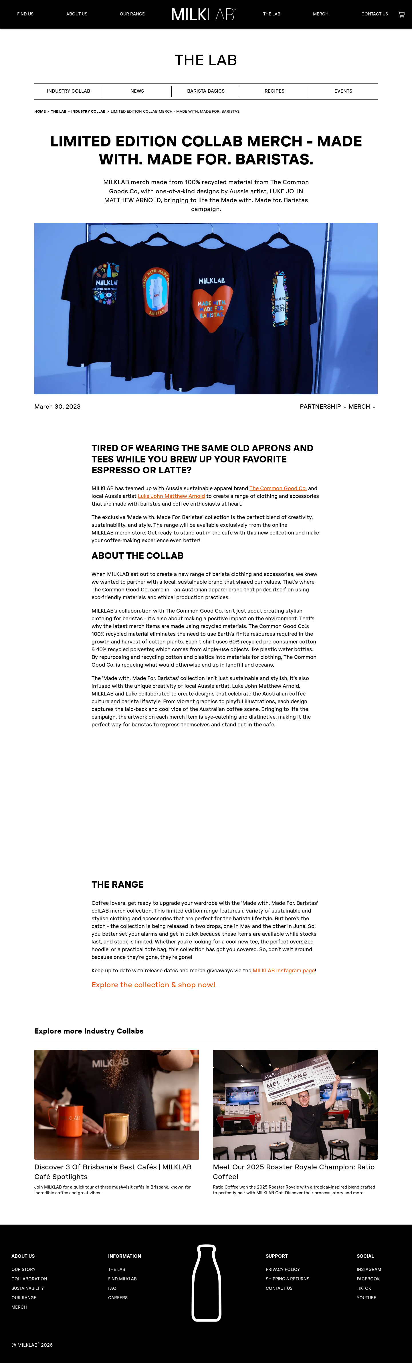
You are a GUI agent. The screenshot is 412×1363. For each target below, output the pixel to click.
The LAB (58, 111)
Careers (118, 1298)
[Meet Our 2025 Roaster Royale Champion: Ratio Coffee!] (295, 1123)
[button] (77, 14)
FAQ (112, 1288)
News (137, 91)
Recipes (274, 91)
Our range (23, 1298)
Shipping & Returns (287, 1279)
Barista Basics (206, 91)
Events (343, 91)
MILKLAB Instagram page (283, 970)
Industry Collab (68, 91)
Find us (25, 14)
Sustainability (27, 1288)
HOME (40, 111)
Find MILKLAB (122, 1279)
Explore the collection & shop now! (153, 985)
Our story (23, 1269)
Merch (320, 14)
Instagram (369, 1269)
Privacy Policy (283, 1269)
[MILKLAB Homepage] (206, 1283)
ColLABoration (29, 1279)
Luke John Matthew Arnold (171, 496)
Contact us (279, 1288)
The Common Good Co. (278, 488)
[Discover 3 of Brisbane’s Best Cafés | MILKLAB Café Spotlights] (116, 1123)
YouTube (366, 1298)
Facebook (368, 1279)
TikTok (364, 1288)
